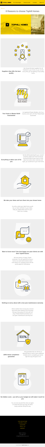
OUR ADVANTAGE (22, 421)
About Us (41, 2)
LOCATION (22, 424)
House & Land (27, 2)
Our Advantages (17, 2)
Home (9, 2)
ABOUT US (22, 426)
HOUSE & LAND (22, 423)
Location (35, 2)
